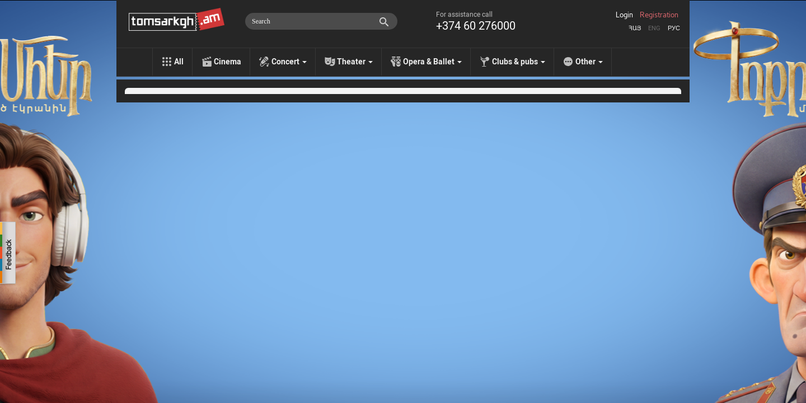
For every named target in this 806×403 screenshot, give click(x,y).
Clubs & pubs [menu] (518, 61)
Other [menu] (589, 61)
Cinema (227, 61)
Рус (674, 28)
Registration (659, 15)
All (179, 61)
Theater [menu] (355, 61)
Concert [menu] (289, 61)
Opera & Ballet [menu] (432, 61)
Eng (654, 28)
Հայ (635, 28)
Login (624, 15)
